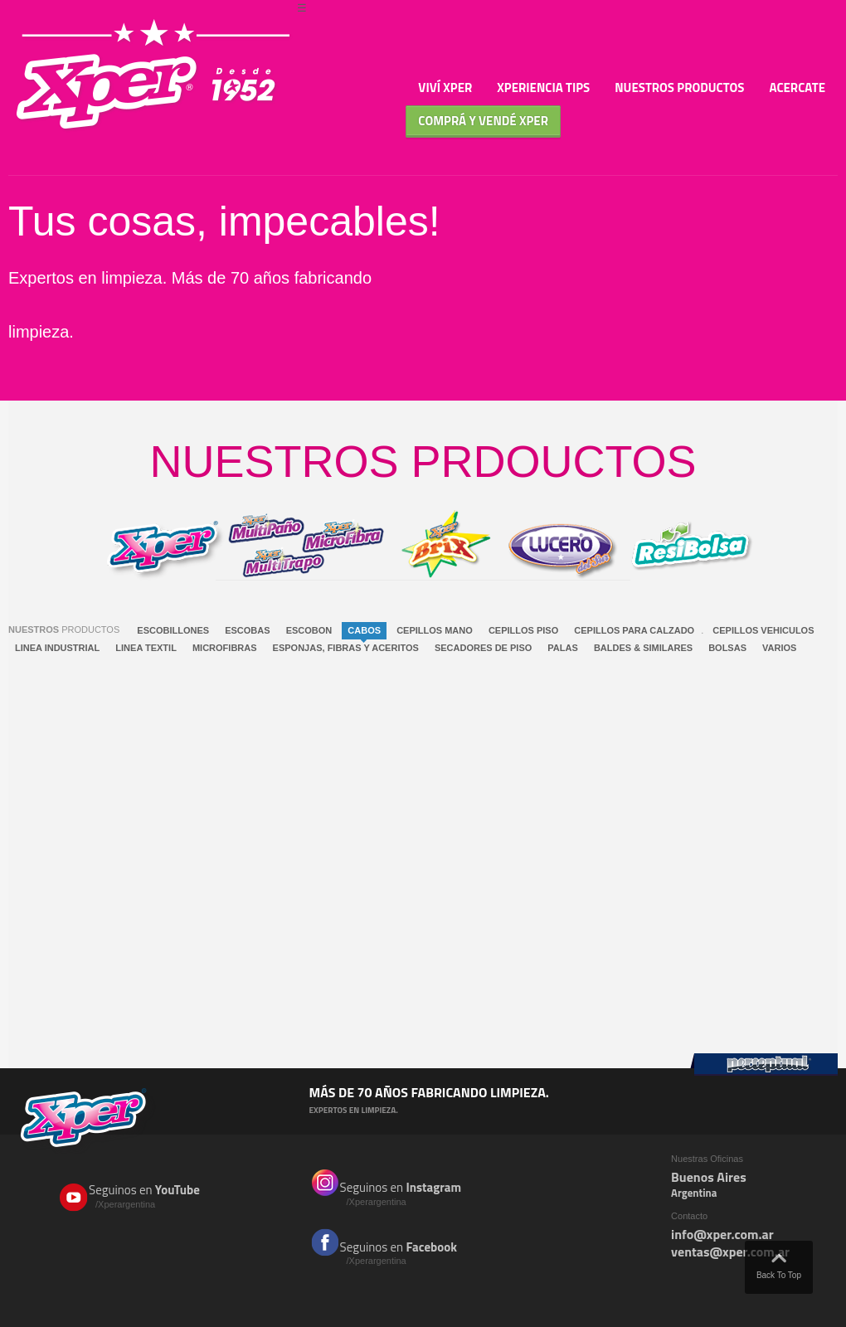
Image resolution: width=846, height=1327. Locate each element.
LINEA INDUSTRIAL (57, 648)
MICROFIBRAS (224, 648)
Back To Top (778, 1263)
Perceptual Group (764, 1064)
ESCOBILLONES (173, 630)
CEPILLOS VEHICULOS (763, 630)
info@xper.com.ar (722, 1234)
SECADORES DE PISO (483, 648)
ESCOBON (309, 630)
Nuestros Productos (679, 87)
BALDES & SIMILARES (643, 648)
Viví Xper (445, 87)
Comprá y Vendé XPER (483, 120)
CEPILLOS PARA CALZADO (634, 630)
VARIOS (779, 648)
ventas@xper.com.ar (730, 1251)
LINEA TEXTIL (146, 648)
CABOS (364, 630)
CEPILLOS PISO (523, 630)
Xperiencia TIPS (543, 87)
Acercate (797, 87)
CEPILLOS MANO (434, 630)
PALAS (562, 648)
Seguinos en (156, 1196)
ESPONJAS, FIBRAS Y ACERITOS (346, 648)
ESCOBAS (247, 630)
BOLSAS (727, 648)
